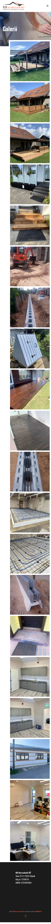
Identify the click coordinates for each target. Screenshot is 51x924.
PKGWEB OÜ (38, 911)
